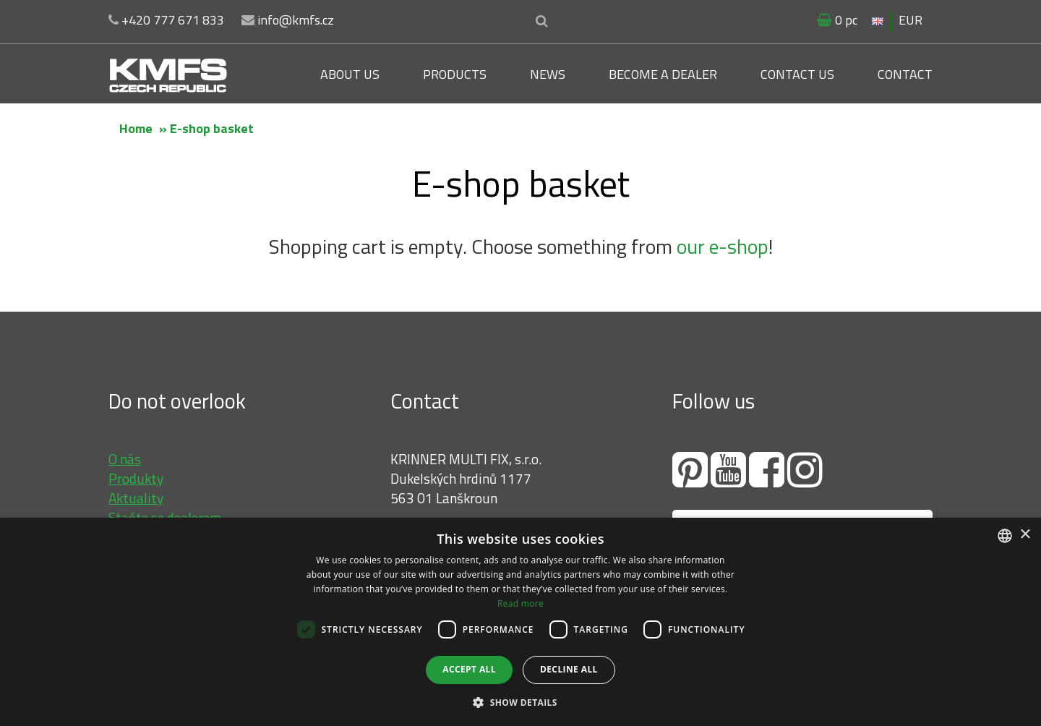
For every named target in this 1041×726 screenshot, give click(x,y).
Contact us (797, 74)
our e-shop (722, 246)
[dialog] (520, 622)
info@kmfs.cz (287, 20)
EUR (910, 20)
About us (350, 74)
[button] (520, 702)
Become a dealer (663, 74)
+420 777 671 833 (166, 20)
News (547, 74)
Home (136, 128)
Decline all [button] (569, 669)
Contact (905, 74)
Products (455, 74)
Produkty (135, 478)
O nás (124, 458)
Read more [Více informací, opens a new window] (520, 603)
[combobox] (1005, 536)
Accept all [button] (469, 669)
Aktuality (135, 497)
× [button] (1024, 534)
